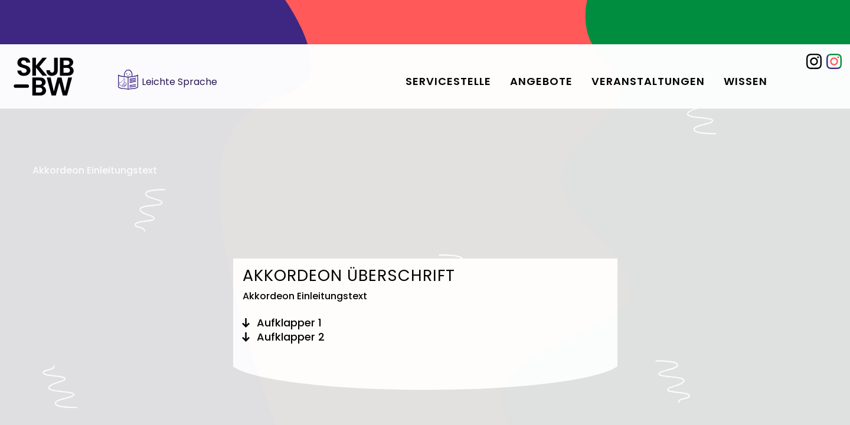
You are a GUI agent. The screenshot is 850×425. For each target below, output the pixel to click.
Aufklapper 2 (291, 337)
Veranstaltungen (648, 81)
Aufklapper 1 (289, 323)
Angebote (541, 81)
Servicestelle (448, 81)
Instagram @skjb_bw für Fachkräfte (814, 61)
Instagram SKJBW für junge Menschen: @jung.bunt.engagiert (834, 61)
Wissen (745, 81)
